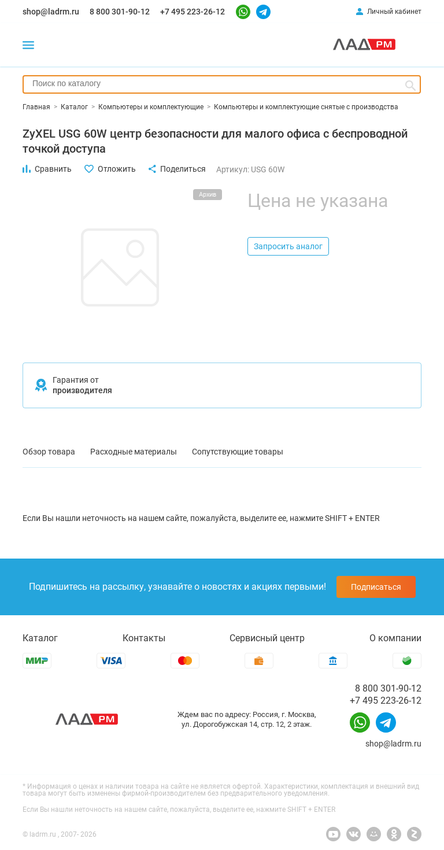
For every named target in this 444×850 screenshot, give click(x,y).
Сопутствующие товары (237, 451)
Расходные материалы (133, 451)
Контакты (144, 638)
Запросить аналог (288, 246)
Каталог (40, 638)
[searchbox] (222, 83)
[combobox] (222, 84)
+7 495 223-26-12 (192, 11)
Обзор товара (49, 451)
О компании (395, 638)
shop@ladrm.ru (51, 11)
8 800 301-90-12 (120, 11)
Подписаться (376, 587)
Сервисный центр (267, 638)
